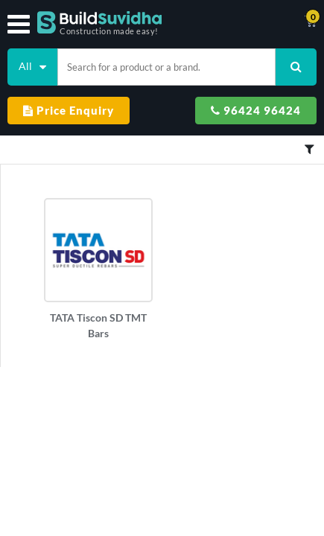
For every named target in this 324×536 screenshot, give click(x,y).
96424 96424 (256, 110)
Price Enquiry (68, 110)
